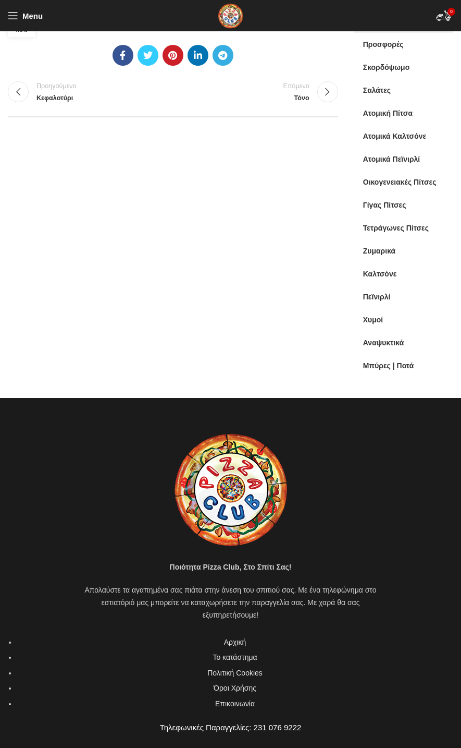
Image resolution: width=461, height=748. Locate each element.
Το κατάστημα (235, 657)
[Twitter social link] (148, 55)
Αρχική (235, 642)
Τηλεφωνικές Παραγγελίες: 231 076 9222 (231, 727)
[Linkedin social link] (198, 55)
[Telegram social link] (223, 55)
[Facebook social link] (123, 55)
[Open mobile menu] (25, 15)
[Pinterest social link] (173, 55)
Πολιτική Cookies (235, 673)
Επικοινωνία (235, 703)
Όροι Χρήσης (235, 688)
